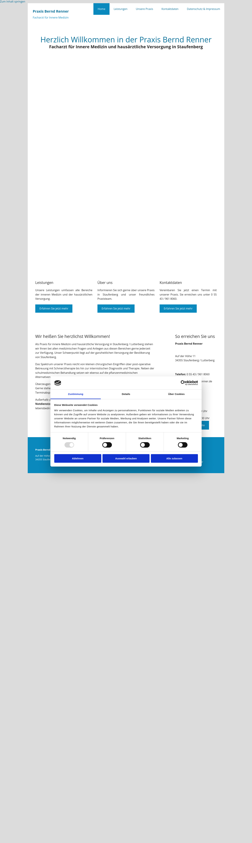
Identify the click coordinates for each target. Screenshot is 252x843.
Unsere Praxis (144, 9)
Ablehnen (77, 458)
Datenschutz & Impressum (203, 9)
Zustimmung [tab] (75, 394)
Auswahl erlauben (126, 458)
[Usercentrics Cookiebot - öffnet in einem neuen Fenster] (183, 382)
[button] (53, 308)
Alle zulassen (174, 458)
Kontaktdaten (169, 9)
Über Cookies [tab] (176, 394)
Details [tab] (126, 394)
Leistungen (121, 9)
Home (101, 9)
